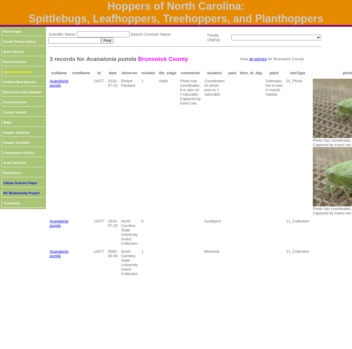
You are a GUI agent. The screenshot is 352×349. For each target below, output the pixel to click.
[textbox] (103, 34)
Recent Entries (14, 62)
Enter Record (13, 51)
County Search (14, 112)
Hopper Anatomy (16, 132)
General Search (15, 102)
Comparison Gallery (18, 152)
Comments (11, 203)
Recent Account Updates (22, 92)
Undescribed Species (19, 82)
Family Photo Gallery (19, 41)
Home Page (12, 31)
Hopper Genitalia (16, 142)
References (12, 173)
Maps (7, 122)
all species (258, 59)
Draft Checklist (14, 163)
